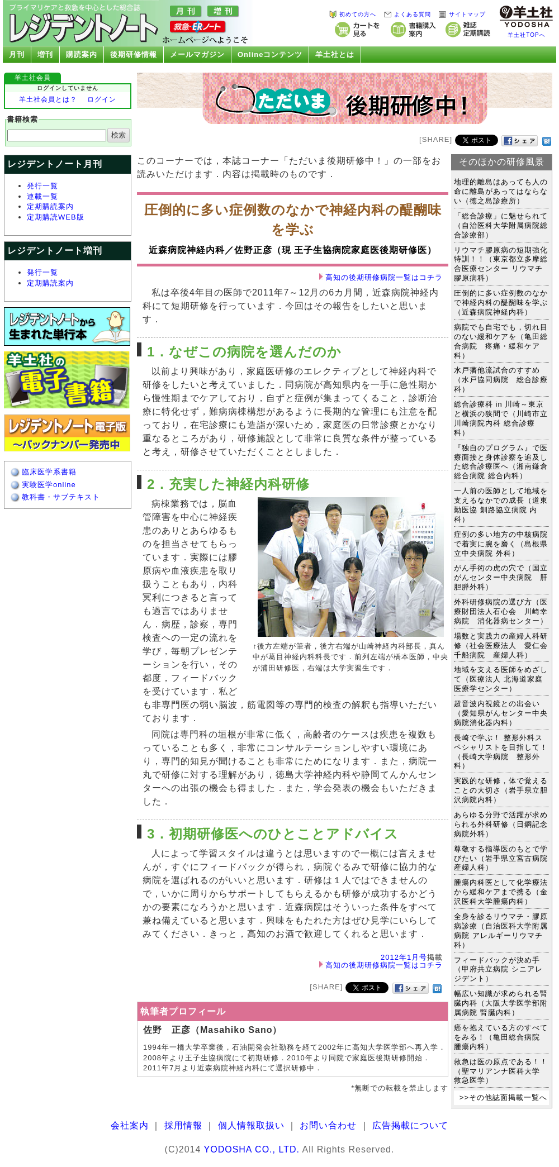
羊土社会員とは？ (48, 99)
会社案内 (130, 1125)
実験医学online (49, 484)
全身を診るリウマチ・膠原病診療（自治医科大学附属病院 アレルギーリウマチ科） (501, 930)
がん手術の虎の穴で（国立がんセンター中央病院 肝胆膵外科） (501, 577)
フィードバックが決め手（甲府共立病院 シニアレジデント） (498, 969)
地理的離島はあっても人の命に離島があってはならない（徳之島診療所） (501, 191)
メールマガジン (194, 55)
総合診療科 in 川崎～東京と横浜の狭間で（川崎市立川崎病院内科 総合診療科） (501, 418)
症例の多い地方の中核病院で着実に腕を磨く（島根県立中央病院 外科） (501, 544)
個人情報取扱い (251, 1125)
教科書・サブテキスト (61, 497)
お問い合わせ (328, 1125)
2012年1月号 (404, 957)
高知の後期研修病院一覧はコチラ (384, 277)
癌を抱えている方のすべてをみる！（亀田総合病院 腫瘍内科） (501, 1037)
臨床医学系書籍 (49, 472)
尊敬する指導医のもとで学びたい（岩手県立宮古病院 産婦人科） (505, 858)
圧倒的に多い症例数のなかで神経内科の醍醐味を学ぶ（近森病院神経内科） (501, 302)
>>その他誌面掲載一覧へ (503, 1097)
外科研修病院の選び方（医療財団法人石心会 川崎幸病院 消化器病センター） (501, 611)
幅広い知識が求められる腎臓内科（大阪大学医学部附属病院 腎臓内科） (501, 1003)
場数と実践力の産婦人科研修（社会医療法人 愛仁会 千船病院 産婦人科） (505, 645)
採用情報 (183, 1125)
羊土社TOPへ (526, 35)
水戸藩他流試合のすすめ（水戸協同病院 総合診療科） (501, 379)
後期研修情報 (131, 55)
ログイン (101, 99)
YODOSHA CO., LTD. (252, 1149)
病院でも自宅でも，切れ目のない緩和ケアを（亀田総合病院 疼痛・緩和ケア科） (501, 341)
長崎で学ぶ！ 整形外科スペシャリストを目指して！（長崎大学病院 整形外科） (501, 751)
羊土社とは (332, 55)
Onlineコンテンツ (267, 55)
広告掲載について (410, 1125)
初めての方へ (352, 14)
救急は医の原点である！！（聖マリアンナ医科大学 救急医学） (501, 1071)
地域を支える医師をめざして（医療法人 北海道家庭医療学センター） (501, 679)
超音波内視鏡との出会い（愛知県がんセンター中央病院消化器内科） (501, 713)
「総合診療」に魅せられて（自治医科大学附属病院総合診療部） (501, 225)
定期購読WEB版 (55, 217)
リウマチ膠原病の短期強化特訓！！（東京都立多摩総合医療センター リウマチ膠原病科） (501, 264)
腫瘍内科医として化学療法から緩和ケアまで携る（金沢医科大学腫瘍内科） (501, 892)
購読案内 (79, 55)
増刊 (42, 55)
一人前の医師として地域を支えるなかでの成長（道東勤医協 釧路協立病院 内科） (501, 505)
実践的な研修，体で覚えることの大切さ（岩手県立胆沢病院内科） (501, 790)
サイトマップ (462, 14)
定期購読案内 (50, 206)
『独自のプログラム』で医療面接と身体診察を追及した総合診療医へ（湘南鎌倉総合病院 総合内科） (501, 462)
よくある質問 (407, 14)
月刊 (14, 55)
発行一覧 (42, 186)
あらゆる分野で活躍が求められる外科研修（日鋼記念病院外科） (501, 824)
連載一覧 (42, 196)
